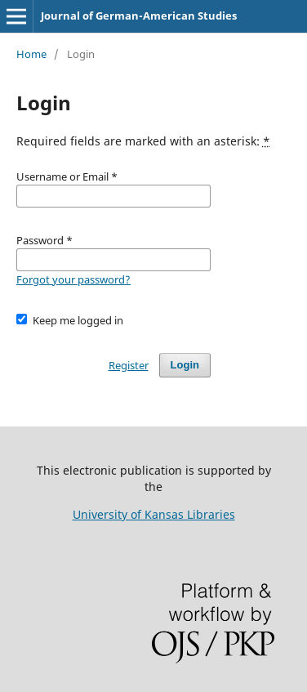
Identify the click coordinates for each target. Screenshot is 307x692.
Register (129, 365)
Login (185, 365)
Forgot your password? (73, 279)
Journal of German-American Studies (139, 15)
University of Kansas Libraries (154, 514)
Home (31, 54)
